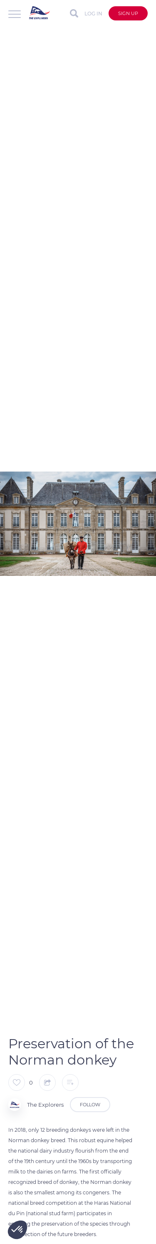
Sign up (128, 13)
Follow (90, 1105)
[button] (17, 1230)
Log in (93, 13)
